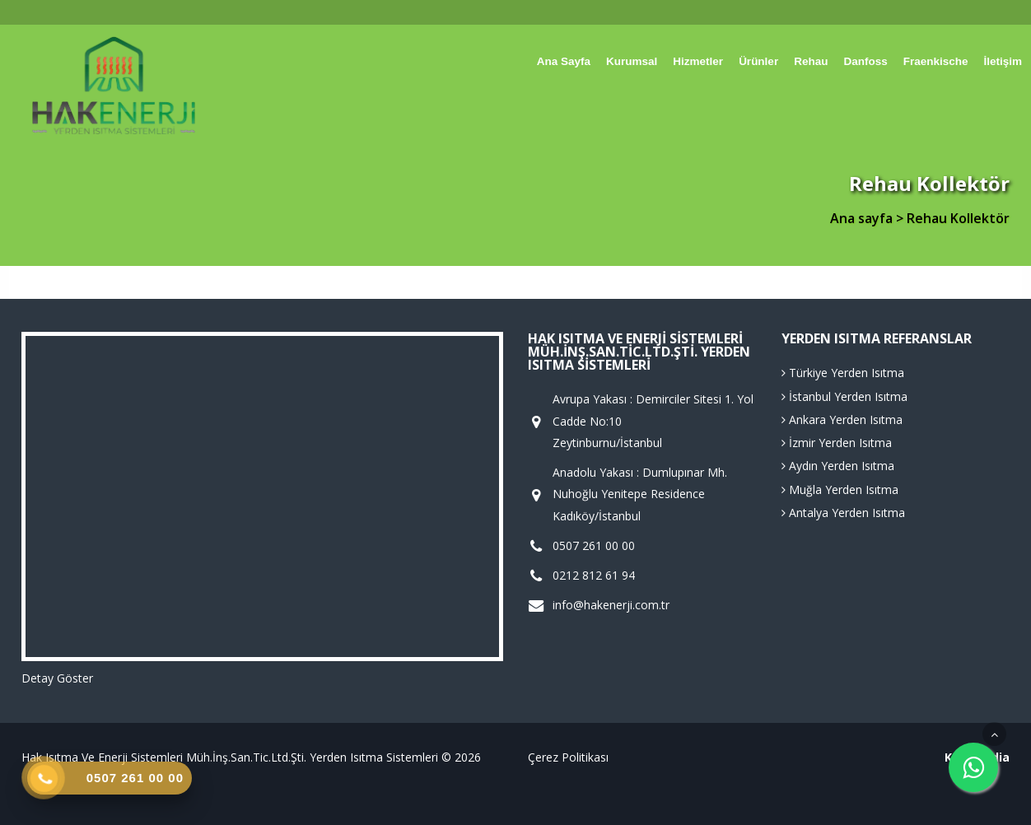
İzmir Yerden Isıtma (836, 442)
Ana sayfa (563, 61)
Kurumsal (631, 61)
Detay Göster (57, 678)
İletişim (1002, 61)
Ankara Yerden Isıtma (842, 419)
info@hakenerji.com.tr (611, 605)
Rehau (811, 61)
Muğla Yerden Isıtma (839, 489)
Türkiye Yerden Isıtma (842, 372)
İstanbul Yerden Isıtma (844, 396)
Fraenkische (935, 61)
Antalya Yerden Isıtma (843, 512)
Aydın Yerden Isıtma (837, 465)
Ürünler (758, 61)
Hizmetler (698, 61)
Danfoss (865, 61)
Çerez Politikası (568, 757)
